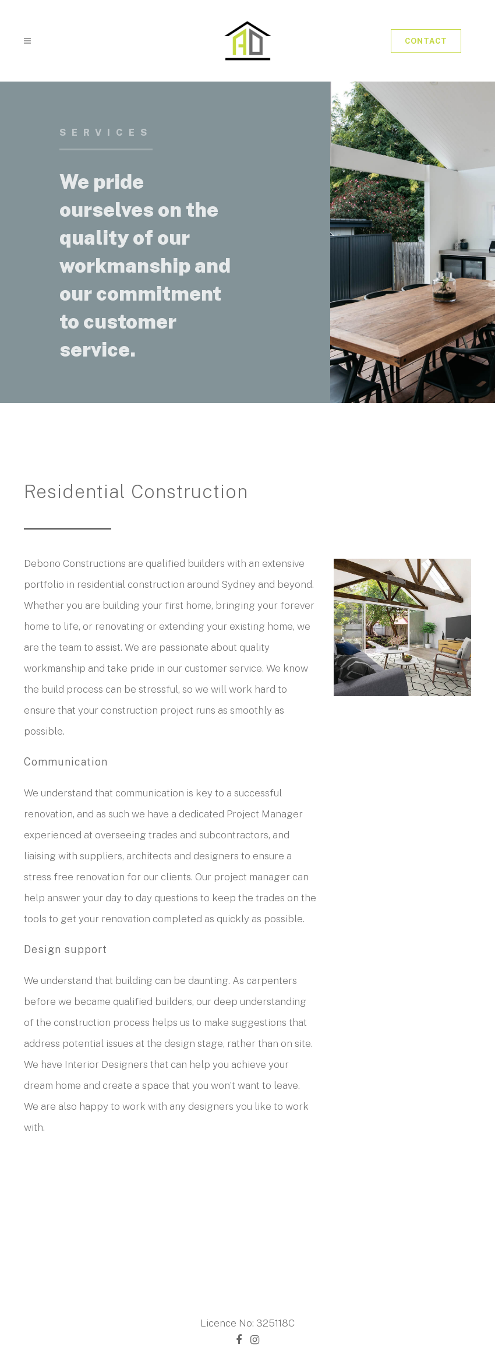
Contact (426, 41)
